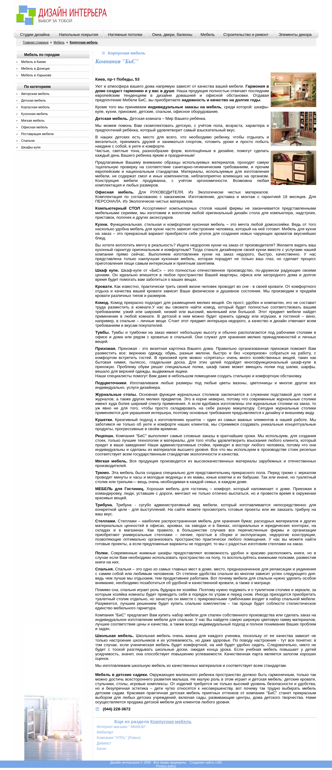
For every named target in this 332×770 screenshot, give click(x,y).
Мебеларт (105, 732)
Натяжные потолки (125, 34)
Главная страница (36, 42)
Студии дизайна (35, 34)
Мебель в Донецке (35, 68)
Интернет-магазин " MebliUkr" (121, 727)
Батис (102, 749)
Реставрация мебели (37, 134)
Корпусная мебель (35, 107)
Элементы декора (295, 34)
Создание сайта (202, 762)
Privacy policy (166, 766)
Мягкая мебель (33, 120)
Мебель (207, 34)
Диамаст (104, 743)
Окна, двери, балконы (172, 34)
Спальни (28, 140)
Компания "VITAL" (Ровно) (119, 738)
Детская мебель (33, 100)
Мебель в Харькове (36, 75)
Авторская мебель (35, 94)
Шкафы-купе (31, 147)
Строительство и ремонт (246, 34)
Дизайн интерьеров (124, 762)
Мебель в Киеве (33, 62)
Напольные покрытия (78, 34)
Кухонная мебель (34, 114)
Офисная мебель (34, 127)
